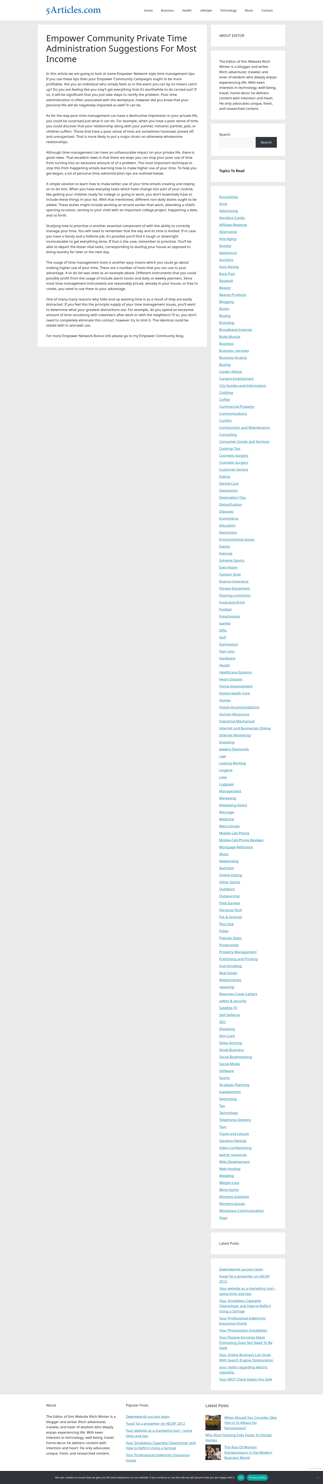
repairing (226, 986)
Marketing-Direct (233, 805)
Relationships (230, 979)
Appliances (228, 252)
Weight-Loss (229, 1182)
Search (224, 134)
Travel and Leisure (234, 1133)
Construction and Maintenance (244, 427)
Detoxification (230, 504)
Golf (222, 637)
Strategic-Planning (234, 1084)
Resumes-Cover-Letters (238, 993)
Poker (224, 931)
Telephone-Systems (235, 1119)
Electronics (228, 532)
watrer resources (233, 1154)
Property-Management (238, 952)
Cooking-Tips (229, 448)
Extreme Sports (231, 560)
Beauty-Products (232, 294)
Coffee (224, 399)
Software (226, 1070)
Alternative (228, 231)
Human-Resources (234, 714)
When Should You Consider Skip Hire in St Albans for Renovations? (250, 1422)
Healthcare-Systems (235, 672)
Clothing (226, 392)
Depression (228, 490)
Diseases (226, 511)
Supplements (230, 1091)
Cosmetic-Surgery (233, 455)
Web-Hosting (230, 1168)
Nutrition (226, 868)
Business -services (234, 350)
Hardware (227, 658)
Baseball (226, 280)
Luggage (226, 784)
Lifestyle (206, 10)
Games (225, 623)
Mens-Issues (229, 826)
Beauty (225, 287)
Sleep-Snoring (230, 1042)
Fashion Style (230, 574)
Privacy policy (257, 1477)
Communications (233, 413)
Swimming (227, 1098)
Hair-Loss (227, 651)
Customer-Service (233, 469)
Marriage (226, 812)
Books (224, 308)
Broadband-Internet (235, 329)
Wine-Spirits (229, 1189)
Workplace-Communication (241, 1210)
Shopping (227, 1028)
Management (230, 791)
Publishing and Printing (238, 958)
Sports (224, 1077)
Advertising (228, 210)
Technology (228, 10)
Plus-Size (226, 924)
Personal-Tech (230, 910)
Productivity (229, 945)
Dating (224, 476)
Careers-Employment (236, 378)
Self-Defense (229, 1014)
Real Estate (228, 972)
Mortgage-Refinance (236, 847)
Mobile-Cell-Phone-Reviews (241, 840)
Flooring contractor (235, 595)
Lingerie (226, 770)
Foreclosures (229, 616)
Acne (223, 203)
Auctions (226, 259)
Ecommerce (229, 518)
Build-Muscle (229, 336)
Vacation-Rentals (233, 1140)
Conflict (225, 420)
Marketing (227, 798)
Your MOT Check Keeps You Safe (245, 1379)
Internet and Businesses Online (245, 728)
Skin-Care (227, 1035)
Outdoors (227, 889)
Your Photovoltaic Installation (243, 1330)
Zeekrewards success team (241, 1269)
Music (249, 10)
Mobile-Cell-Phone (234, 833)
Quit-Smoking (230, 965)
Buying (225, 364)
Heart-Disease (230, 679)
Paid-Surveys (229, 903)
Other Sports (229, 882)
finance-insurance (233, 581)
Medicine (226, 819)
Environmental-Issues (237, 539)
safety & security (232, 1000)
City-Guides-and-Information (242, 385)
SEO (222, 1021)
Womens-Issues (232, 1203)
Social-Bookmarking (235, 1056)
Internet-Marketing (235, 735)
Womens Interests (234, 1196)
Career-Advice (230, 371)
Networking (229, 861)
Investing (226, 742)
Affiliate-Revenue (233, 224)
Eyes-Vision (228, 567)
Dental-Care (229, 483)
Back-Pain (227, 273)
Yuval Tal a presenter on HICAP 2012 (155, 1423)
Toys (222, 1126)
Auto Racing (229, 266)
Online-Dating (230, 875)
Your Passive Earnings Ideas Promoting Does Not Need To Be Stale (246, 1342)
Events (224, 546)
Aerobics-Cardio (232, 217)
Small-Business (231, 1049)
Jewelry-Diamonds (234, 749)
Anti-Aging (227, 238)
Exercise (226, 553)
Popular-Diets (230, 938)
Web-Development (234, 1161)
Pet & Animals (230, 917)
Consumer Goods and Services (244, 441)
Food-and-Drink (232, 602)
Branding (226, 322)
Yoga (223, 1217)
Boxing (225, 315)
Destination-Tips (232, 497)
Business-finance (233, 357)
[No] (318, 1478)
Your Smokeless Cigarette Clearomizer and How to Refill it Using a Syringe (245, 1306)
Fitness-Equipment (234, 588)
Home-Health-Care (234, 693)
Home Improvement (236, 686)
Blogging (226, 301)
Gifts (223, 630)
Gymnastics (228, 644)
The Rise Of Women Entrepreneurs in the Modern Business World (248, 1452)
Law (222, 756)
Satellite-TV (228, 1007)
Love (223, 777)
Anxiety (225, 245)
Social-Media (229, 1063)
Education (227, 525)
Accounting (228, 196)
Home (148, 10)
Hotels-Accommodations (239, 707)
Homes (225, 700)
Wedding (226, 1175)
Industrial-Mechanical (237, 721)
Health (187, 10)
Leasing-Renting (232, 763)
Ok (241, 1477)
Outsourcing (229, 896)
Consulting (228, 434)
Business (167, 10)
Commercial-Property (236, 406)
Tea (222, 1105)
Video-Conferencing (235, 1147)
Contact (267, 10)
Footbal (225, 609)
